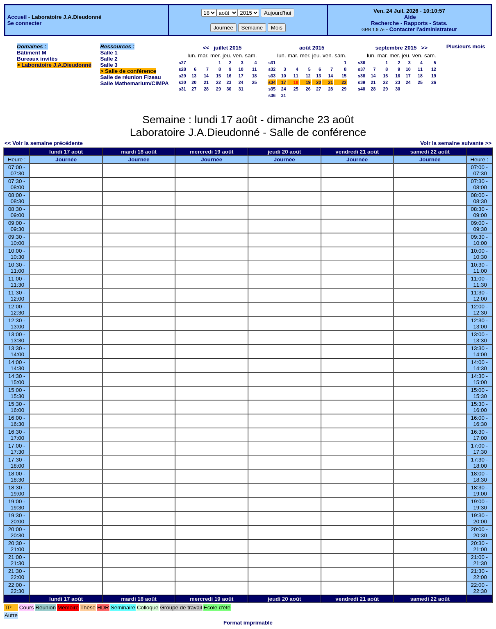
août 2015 (312, 48)
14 (206, 75)
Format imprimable (248, 623)
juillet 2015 (227, 48)
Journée (66, 159)
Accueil (17, 17)
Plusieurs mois (465, 46)
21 (206, 82)
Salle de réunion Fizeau (130, 77)
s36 (271, 95)
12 (308, 75)
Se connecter (24, 23)
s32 (271, 69)
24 (241, 82)
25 (254, 82)
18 (254, 75)
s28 (182, 69)
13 (193, 75)
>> (424, 48)
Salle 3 (108, 65)
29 (218, 88)
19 (308, 82)
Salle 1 (108, 53)
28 (206, 88)
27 (193, 88)
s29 (182, 75)
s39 (361, 82)
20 (193, 82)
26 (308, 88)
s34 (271, 82)
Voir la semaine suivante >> (455, 143)
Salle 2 (108, 59)
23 (229, 82)
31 (241, 88)
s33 (271, 75)
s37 (361, 69)
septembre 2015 (396, 48)
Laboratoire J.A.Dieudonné (56, 65)
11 (254, 69)
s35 (271, 88)
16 (229, 75)
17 (241, 75)
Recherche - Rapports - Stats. (409, 23)
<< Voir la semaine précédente (44, 143)
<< (206, 48)
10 (241, 69)
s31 (182, 88)
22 (218, 82)
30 (229, 88)
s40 (361, 88)
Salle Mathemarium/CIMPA (134, 83)
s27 (182, 62)
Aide (410, 17)
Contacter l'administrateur (423, 29)
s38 (361, 75)
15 (218, 75)
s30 (182, 82)
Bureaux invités (37, 59)
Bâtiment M (31, 53)
